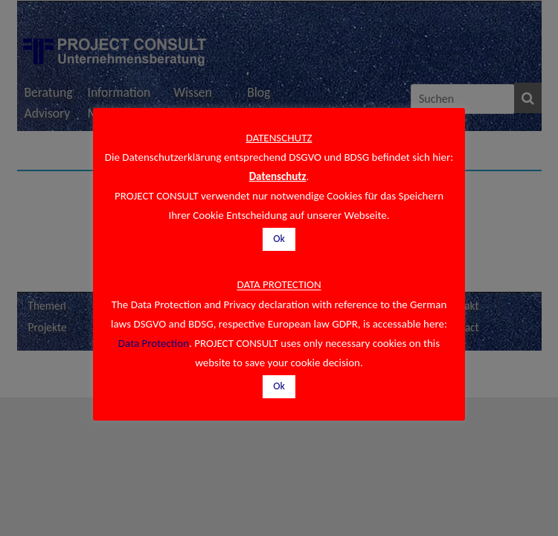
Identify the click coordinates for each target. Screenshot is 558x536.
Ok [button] (279, 238)
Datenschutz (278, 176)
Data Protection (153, 343)
